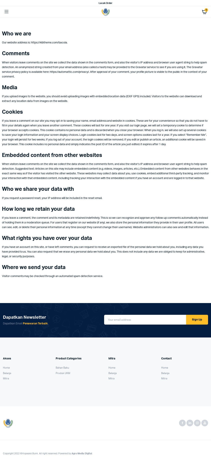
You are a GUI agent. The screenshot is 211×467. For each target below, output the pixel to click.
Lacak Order (106, 3)
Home (6, 368)
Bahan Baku (62, 368)
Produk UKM (63, 373)
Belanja (7, 373)
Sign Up (197, 319)
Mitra (6, 378)
